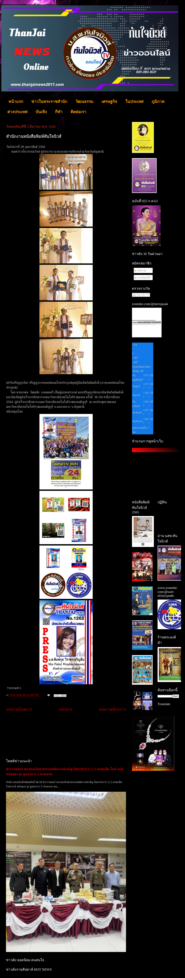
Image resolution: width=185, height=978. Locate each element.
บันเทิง (41, 112)
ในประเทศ (134, 101)
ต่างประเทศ (17, 112)
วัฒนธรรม (84, 101)
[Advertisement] (66, 735)
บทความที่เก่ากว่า (112, 709)
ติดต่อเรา (78, 112)
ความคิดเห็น (142, 277)
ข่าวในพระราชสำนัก (49, 101)
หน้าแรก (15, 101)
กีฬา (58, 112)
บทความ (140, 270)
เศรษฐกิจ (109, 101)
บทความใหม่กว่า (19, 709)
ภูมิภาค (158, 101)
